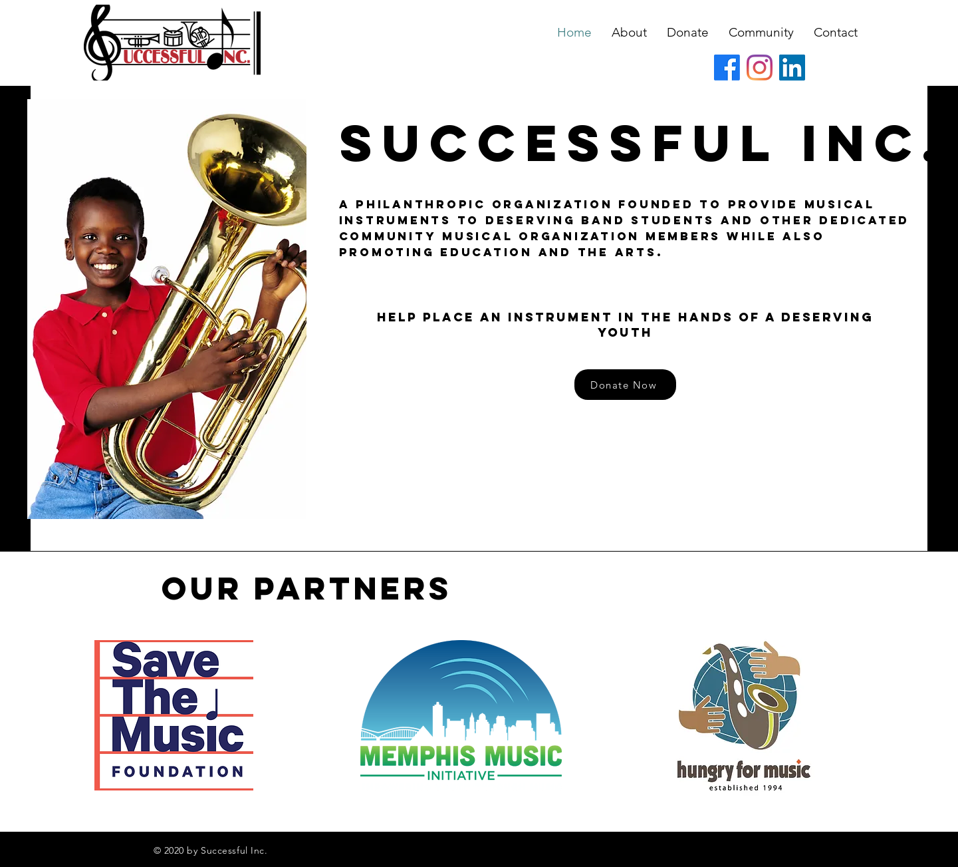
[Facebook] (727, 68)
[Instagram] (760, 68)
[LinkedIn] (792, 68)
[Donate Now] (625, 384)
